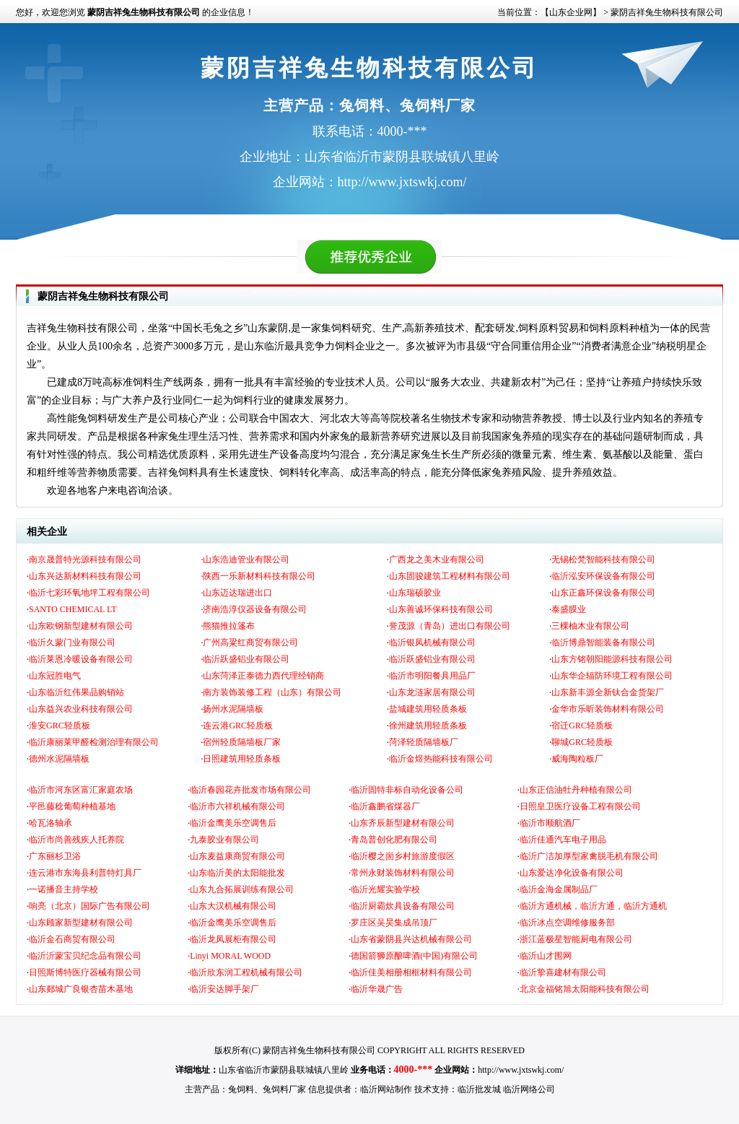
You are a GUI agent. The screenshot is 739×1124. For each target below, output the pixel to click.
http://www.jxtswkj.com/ (521, 1070)
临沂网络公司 (529, 1089)
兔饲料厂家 (284, 1089)
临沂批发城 (479, 1089)
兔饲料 (241, 1089)
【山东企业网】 (571, 12)
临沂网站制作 (386, 1089)
